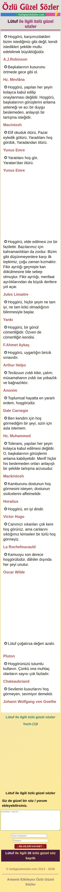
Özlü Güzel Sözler (31, 8)
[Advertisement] (30, 206)
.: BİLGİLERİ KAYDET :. (30, 846)
